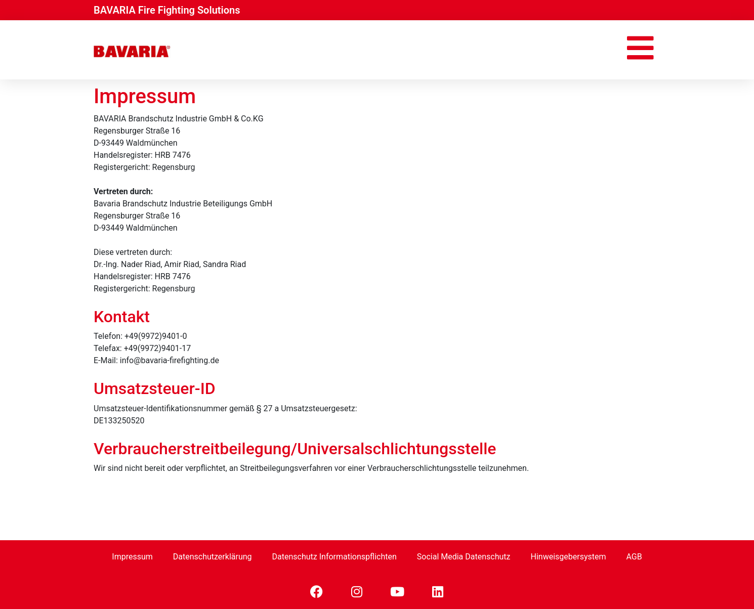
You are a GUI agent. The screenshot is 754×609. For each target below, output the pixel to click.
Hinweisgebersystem (568, 556)
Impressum (132, 556)
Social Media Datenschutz (464, 556)
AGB (634, 556)
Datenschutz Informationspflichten (334, 556)
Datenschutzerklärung (212, 556)
